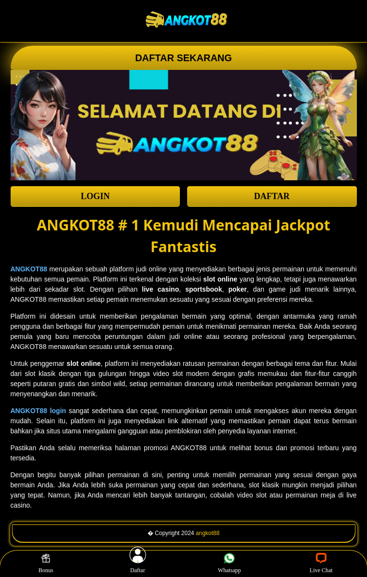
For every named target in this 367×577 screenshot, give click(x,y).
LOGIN (95, 196)
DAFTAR (272, 196)
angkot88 (207, 533)
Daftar (138, 563)
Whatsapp (229, 563)
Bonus (46, 563)
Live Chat (321, 563)
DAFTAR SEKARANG (183, 58)
